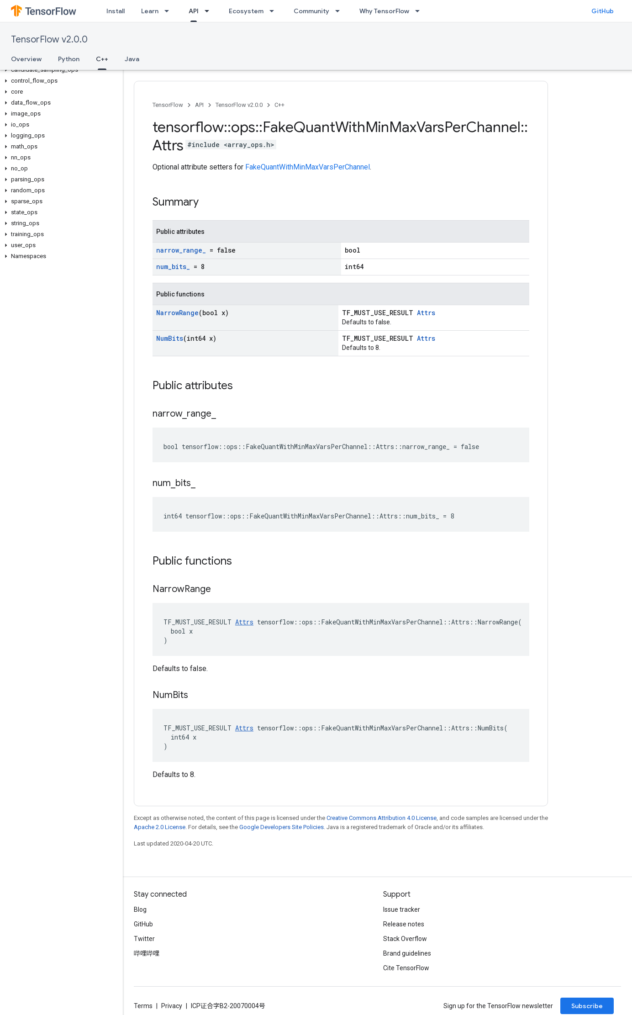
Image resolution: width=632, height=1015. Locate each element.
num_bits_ (173, 266)
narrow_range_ (181, 250)
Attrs (426, 312)
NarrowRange (177, 312)
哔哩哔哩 (146, 953)
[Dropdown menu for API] (210, 11)
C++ (279, 104)
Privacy (171, 1006)
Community (311, 11)
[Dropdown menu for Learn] (169, 11)
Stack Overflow (405, 938)
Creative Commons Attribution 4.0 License (382, 817)
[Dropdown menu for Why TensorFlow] (420, 11)
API (199, 104)
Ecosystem (246, 11)
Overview (26, 59)
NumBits (169, 338)
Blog (140, 909)
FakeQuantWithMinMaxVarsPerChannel (307, 167)
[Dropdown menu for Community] (340, 11)
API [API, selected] (194, 11)
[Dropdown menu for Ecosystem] (274, 11)
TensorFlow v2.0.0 (49, 39)
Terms (143, 1006)
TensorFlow (168, 104)
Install (115, 11)
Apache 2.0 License (159, 827)
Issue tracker (401, 909)
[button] (59, 69)
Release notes (403, 924)
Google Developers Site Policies (281, 827)
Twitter (144, 938)
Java (132, 59)
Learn (149, 11)
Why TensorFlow (384, 11)
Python (68, 59)
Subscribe (587, 1006)
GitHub (602, 11)
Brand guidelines (407, 953)
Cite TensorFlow (406, 968)
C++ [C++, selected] (102, 59)
